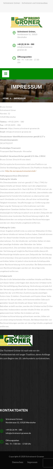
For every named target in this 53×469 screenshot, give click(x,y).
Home (6, 98)
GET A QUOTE (43, 98)
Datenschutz (17, 462)
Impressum (32, 462)
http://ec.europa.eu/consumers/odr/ (20, 171)
